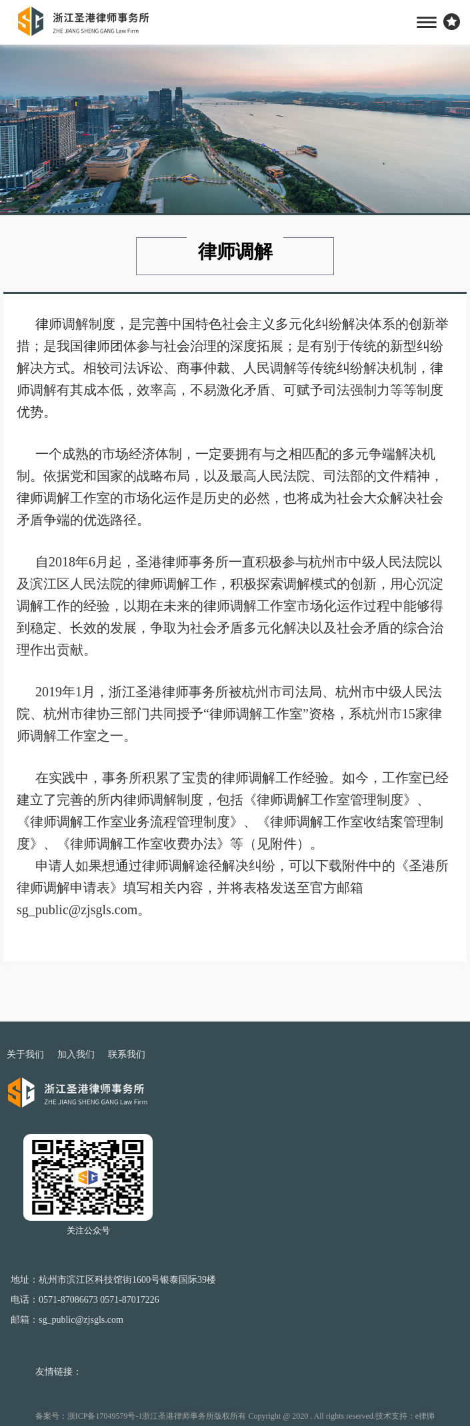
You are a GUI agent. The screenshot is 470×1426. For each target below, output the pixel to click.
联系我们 (126, 1055)
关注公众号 (88, 1230)
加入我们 (76, 1055)
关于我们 (25, 1055)
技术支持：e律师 (405, 1416)
